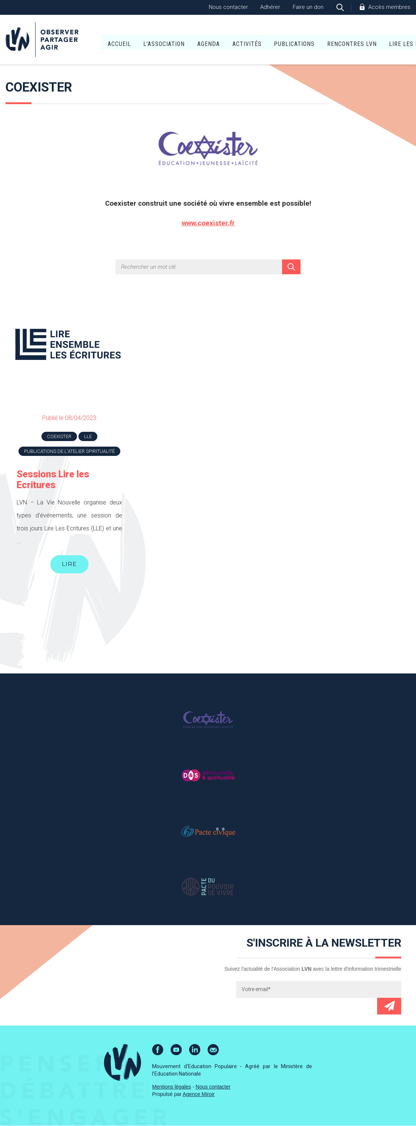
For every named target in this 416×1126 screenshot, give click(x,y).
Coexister (59, 436)
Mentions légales (171, 1087)
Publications (253, 40)
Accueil (78, 40)
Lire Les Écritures (376, 40)
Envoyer (389, 1006)
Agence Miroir (199, 1094)
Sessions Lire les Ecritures (53, 479)
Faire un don (308, 7)
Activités (205, 40)
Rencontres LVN (310, 40)
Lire (69, 564)
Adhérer (270, 7)
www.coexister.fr (208, 223)
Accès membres (389, 7)
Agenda (167, 40)
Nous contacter (228, 7)
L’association (123, 40)
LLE (88, 436)
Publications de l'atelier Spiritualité (69, 451)
